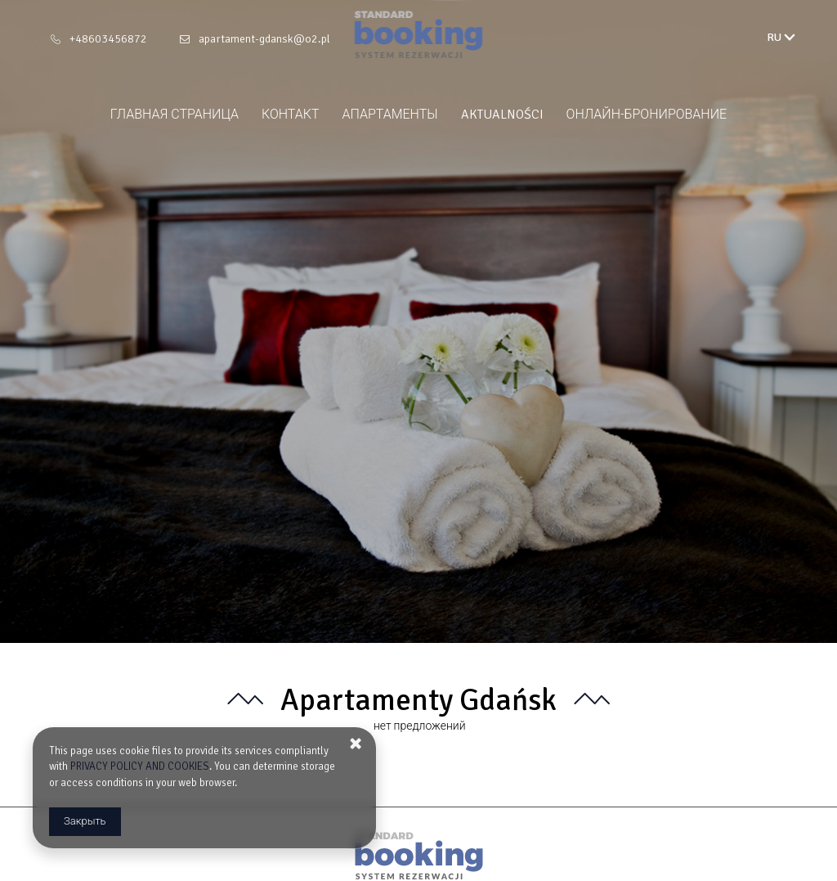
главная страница (174, 114)
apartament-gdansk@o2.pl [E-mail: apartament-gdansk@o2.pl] (264, 39)
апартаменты (390, 114)
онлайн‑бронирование (646, 114)
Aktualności (502, 114)
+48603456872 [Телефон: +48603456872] (108, 39)
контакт (291, 114)
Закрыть (85, 821)
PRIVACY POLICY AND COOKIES (139, 766)
